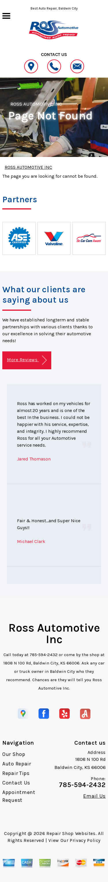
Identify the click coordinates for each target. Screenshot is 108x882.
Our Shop (13, 754)
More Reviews (26, 360)
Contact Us (16, 783)
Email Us (94, 796)
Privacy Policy (85, 840)
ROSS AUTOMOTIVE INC (36, 104)
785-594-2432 (44, 654)
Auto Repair (16, 764)
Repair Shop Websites (71, 833)
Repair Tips (16, 773)
